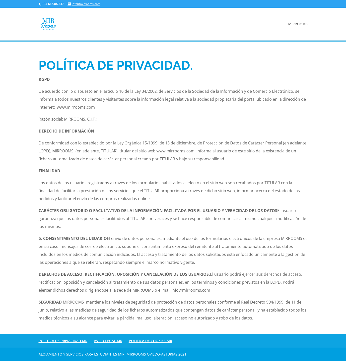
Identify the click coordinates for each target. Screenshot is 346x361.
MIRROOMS (298, 24)
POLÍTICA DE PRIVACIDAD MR (63, 340)
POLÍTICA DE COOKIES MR (150, 340)
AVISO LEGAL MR (108, 340)
